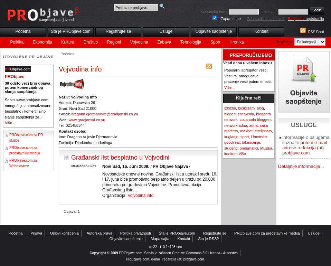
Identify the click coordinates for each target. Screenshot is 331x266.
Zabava (164, 42)
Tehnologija (190, 42)
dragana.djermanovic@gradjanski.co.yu (104, 114)
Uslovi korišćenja (64, 233)
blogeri (230, 114)
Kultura (67, 42)
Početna (22, 31)
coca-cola (246, 114)
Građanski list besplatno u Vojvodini (120, 157)
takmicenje (251, 142)
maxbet (246, 131)
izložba (230, 108)
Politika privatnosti (135, 233)
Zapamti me (231, 19)
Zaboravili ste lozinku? (266, 19)
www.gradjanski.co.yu (87, 120)
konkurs (231, 154)
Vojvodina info (140, 195)
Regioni (114, 42)
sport (244, 137)
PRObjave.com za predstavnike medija (267, 233)
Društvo (91, 42)
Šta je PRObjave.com (71, 31)
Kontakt (261, 31)
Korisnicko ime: (213, 12)
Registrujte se (118, 31)
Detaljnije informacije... (301, 166)
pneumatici (249, 148)
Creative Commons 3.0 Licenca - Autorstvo (205, 253)
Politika (17, 42)
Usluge (166, 31)
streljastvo (263, 131)
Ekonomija (42, 42)
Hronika (236, 42)
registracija (306, 19)
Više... (10, 123)
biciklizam (246, 108)
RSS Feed (316, 32)
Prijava (36, 233)
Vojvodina (139, 42)
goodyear (232, 142)
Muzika (266, 148)
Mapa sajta (160, 239)
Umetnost (259, 137)
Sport (215, 42)
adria (253, 125)
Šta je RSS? (208, 239)
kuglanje (231, 137)
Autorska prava (99, 233)
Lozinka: (269, 12)
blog (260, 108)
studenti (231, 148)
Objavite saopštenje (214, 31)
